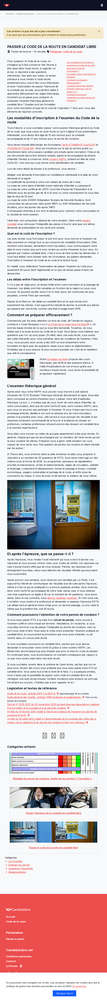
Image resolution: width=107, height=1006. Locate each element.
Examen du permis (25, 14)
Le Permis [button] (14, 966)
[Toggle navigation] (101, 5)
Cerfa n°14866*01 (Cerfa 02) (78, 144)
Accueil (9, 14)
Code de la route (72, 51)
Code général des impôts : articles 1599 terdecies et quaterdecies (45, 697)
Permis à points (15, 938)
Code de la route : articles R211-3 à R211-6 (33, 693)
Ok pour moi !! (64, 993)
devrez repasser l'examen (62, 597)
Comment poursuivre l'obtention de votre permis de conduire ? (81, 97)
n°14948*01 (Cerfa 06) (20, 148)
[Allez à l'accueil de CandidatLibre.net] (53, 910)
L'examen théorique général (80, 86)
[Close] (99, 31)
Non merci (16, 993)
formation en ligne (57, 359)
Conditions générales (19, 956)
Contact (11, 961)
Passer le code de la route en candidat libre (57, 14)
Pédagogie (56, 51)
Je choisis (39, 993)
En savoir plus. (79, 986)
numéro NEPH (57, 159)
